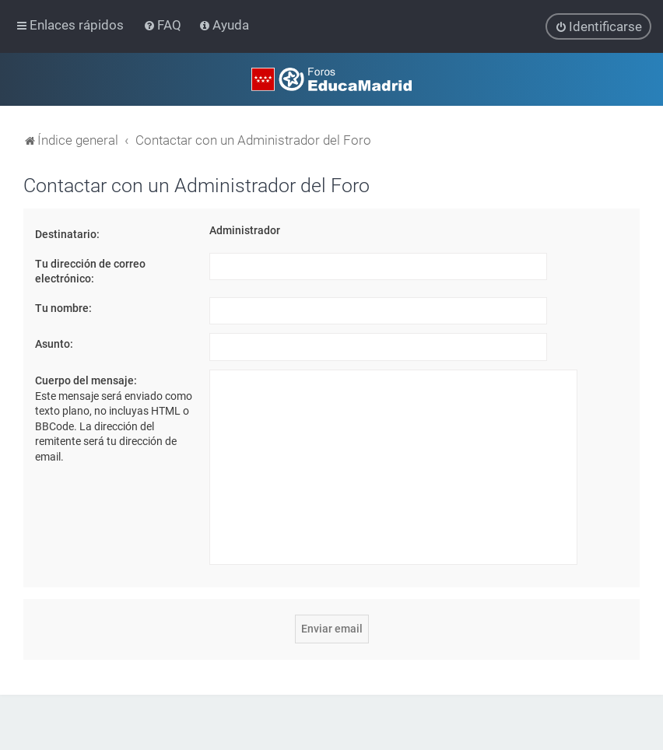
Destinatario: (67, 234)
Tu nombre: (63, 307)
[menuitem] (163, 25)
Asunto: (54, 344)
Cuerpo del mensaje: (86, 380)
